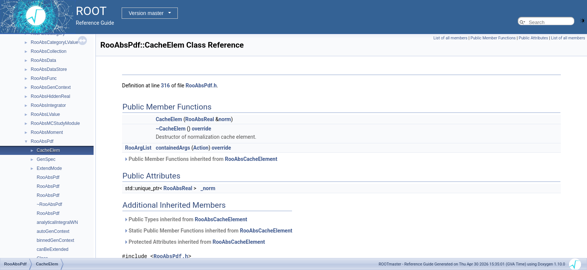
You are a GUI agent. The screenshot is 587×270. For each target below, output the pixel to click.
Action (201, 148)
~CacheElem (171, 129)
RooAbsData (43, 60)
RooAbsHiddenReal (50, 96)
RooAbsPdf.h (201, 85)
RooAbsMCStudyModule (55, 123)
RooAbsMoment (47, 132)
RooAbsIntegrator (48, 105)
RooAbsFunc (44, 78)
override (201, 129)
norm (225, 119)
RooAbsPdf (42, 141)
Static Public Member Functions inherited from (208, 231)
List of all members (451, 38)
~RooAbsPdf (49, 204)
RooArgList (138, 148)
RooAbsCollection (48, 51)
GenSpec (46, 159)
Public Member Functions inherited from (200, 159)
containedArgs (173, 148)
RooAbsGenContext (51, 87)
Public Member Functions (493, 38)
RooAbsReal (199, 119)
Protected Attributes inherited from (194, 242)
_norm (208, 188)
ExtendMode (49, 168)
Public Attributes (533, 38)
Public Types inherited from (185, 219)
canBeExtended (53, 249)
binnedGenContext (55, 240)
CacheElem (48, 150)
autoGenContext (53, 231)
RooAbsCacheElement (251, 159)
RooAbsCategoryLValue (54, 42)
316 (165, 85)
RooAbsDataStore (49, 69)
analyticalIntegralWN (57, 222)
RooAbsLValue (45, 114)
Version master (146, 13)
